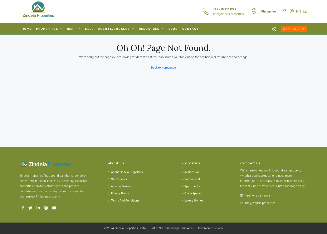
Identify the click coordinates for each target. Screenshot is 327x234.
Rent (74, 29)
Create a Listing (294, 28)
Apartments (192, 186)
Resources (151, 29)
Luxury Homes (193, 200)
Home (27, 28)
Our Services (119, 179)
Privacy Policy (120, 193)
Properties (49, 29)
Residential (191, 172)
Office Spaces (193, 193)
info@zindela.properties (228, 14)
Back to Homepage (163, 67)
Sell (89, 28)
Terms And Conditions (125, 200)
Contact (190, 28)
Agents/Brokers (116, 29)
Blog (173, 28)
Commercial (192, 179)
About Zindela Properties (127, 172)
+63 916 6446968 (224, 8)
